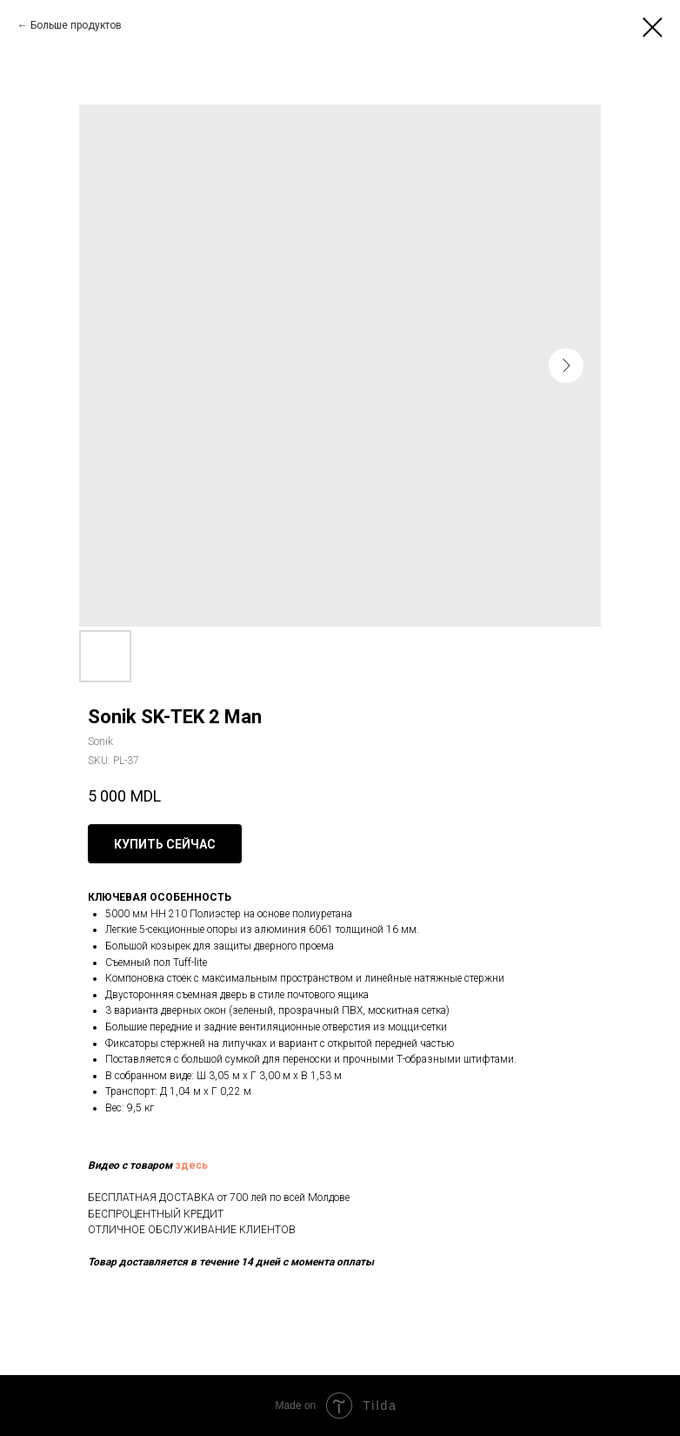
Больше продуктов (76, 25)
